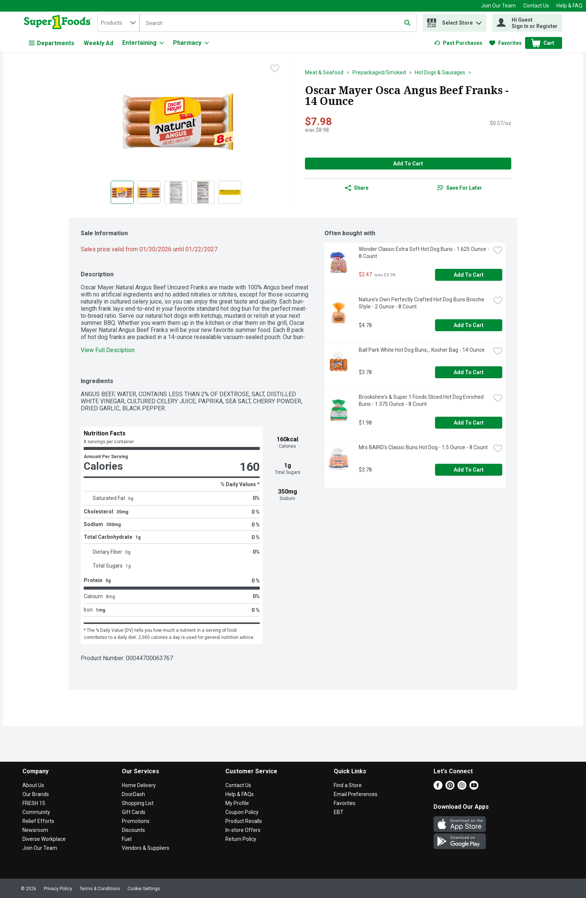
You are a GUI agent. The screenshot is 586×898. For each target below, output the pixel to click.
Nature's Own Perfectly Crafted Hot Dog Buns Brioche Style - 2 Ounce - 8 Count (422, 303)
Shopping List (138, 803)
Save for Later (459, 188)
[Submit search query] (407, 23)
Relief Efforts (38, 821)
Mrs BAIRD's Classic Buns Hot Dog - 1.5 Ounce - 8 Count (423, 447)
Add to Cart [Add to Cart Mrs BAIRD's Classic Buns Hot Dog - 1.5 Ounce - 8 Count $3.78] (469, 470)
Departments (51, 43)
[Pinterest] (449, 787)
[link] (458, 43)
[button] (479, 21)
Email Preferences (355, 794)
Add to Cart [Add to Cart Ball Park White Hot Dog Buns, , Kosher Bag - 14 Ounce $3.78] (469, 372)
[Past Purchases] (458, 43)
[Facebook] (438, 787)
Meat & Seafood (324, 72)
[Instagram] (461, 787)
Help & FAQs (239, 794)
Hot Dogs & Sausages (440, 72)
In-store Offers (242, 830)
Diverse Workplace (44, 839)
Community (36, 812)
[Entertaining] (143, 43)
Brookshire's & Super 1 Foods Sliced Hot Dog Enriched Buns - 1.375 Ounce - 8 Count (422, 400)
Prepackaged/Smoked (379, 72)
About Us (33, 785)
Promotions (135, 821)
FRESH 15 (33, 803)
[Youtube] (473, 787)
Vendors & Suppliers (145, 848)
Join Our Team (498, 6)
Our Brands (35, 794)
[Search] (278, 23)
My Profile (237, 803)
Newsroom (35, 830)
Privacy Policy (58, 888)
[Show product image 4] (203, 192)
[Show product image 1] (122, 192)
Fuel (127, 839)
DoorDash (133, 794)
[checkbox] (275, 69)
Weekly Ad (98, 43)
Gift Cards (133, 812)
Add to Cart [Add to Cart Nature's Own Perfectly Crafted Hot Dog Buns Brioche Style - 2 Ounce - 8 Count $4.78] (469, 325)
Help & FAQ (569, 6)
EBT (338, 812)
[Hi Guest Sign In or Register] (527, 23)
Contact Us (536, 6)
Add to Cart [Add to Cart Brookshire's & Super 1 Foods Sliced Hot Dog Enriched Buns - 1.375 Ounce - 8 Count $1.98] (469, 423)
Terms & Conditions (100, 888)
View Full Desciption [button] (108, 350)
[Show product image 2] (149, 192)
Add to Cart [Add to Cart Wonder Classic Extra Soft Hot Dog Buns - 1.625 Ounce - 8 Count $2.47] (469, 275)
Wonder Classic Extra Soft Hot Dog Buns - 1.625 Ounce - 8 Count (424, 252)
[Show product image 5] (229, 192)
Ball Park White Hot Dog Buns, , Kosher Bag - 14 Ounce (422, 350)
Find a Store (348, 785)
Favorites (344, 803)
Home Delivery (139, 785)
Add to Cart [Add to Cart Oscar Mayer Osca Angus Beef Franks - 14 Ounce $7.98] (408, 164)
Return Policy (240, 839)
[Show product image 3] (176, 192)
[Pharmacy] (191, 43)
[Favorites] (505, 43)
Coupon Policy (242, 812)
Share (356, 188)
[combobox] (118, 23)
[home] (59, 23)
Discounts (133, 830)
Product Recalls (243, 821)
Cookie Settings (143, 888)
